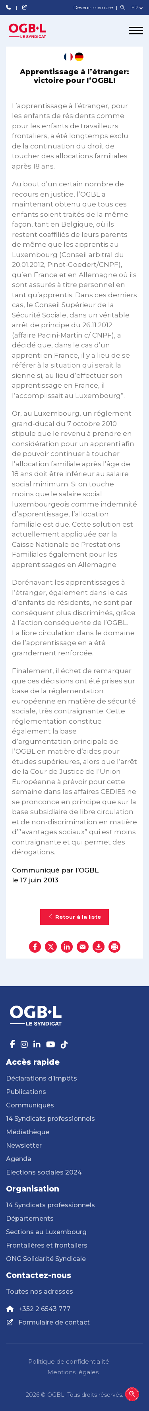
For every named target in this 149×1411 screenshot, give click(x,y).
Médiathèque (27, 1132)
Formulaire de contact (54, 1322)
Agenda (18, 1159)
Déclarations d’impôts (41, 1078)
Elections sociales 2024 (44, 1172)
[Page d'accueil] (36, 31)
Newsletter (24, 1145)
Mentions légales (73, 1372)
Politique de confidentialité (68, 1361)
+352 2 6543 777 (44, 1309)
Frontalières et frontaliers (46, 1245)
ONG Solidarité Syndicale (46, 1259)
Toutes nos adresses (39, 1291)
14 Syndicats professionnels (50, 1118)
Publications (26, 1092)
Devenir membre (94, 7)
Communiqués (30, 1105)
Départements (30, 1218)
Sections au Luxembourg (46, 1232)
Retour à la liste (74, 917)
